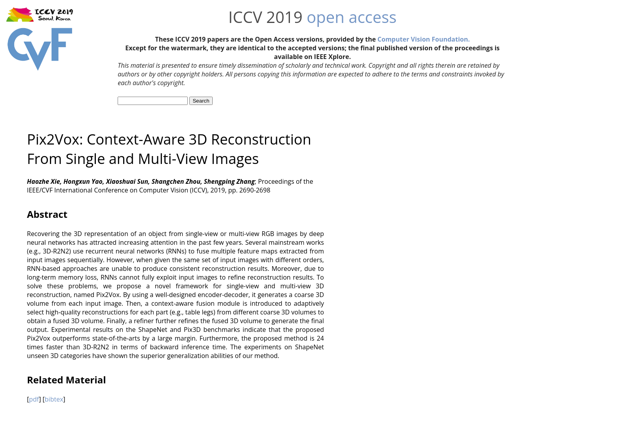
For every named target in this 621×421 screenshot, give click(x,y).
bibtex (54, 399)
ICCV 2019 (266, 17)
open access (351, 17)
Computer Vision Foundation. (423, 39)
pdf (34, 399)
